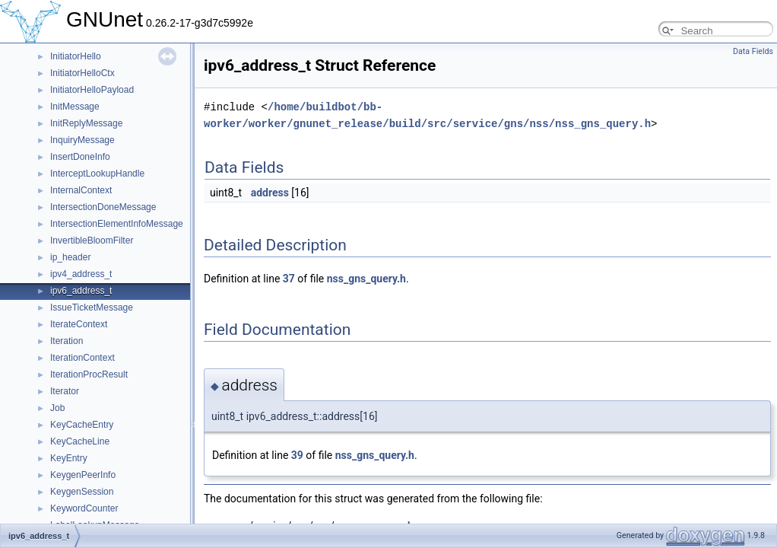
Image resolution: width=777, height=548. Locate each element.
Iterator (64, 391)
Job (57, 408)
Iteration (66, 341)
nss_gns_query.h (366, 278)
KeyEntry (68, 458)
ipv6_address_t (81, 290)
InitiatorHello (75, 56)
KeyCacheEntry (81, 424)
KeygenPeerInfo (83, 475)
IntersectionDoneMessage (103, 207)
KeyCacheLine (79, 441)
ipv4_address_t (81, 274)
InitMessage (75, 106)
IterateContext (78, 324)
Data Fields (753, 51)
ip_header (70, 257)
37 (289, 278)
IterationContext (82, 357)
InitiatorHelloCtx (82, 73)
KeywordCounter (84, 508)
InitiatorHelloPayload (92, 89)
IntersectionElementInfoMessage (116, 223)
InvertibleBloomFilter (91, 240)
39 (297, 455)
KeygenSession (81, 491)
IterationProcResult (89, 374)
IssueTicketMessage (91, 307)
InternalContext (81, 190)
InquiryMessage (82, 140)
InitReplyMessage (86, 123)
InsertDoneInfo (80, 156)
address (270, 192)
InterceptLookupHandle (97, 173)
